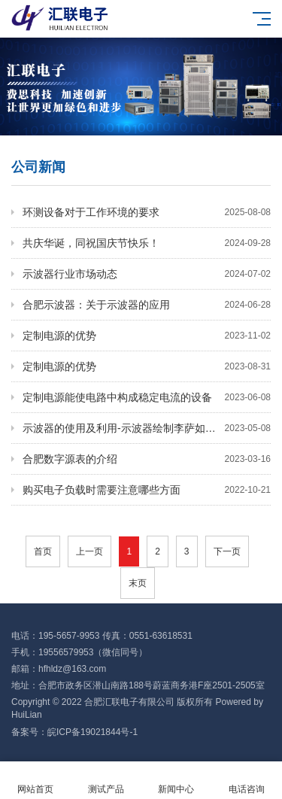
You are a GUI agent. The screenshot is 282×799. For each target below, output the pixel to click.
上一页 (89, 551)
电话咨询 (246, 780)
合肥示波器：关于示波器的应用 (147, 305)
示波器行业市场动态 (147, 274)
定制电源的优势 (147, 336)
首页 (43, 551)
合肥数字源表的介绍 (147, 459)
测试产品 (106, 780)
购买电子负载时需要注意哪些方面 (147, 490)
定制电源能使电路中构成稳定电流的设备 (147, 397)
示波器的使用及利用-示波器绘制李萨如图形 (147, 428)
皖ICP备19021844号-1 (92, 732)
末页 (138, 583)
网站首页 (35, 780)
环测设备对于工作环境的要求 (147, 212)
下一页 (227, 551)
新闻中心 (176, 780)
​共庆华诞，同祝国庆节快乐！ (147, 243)
